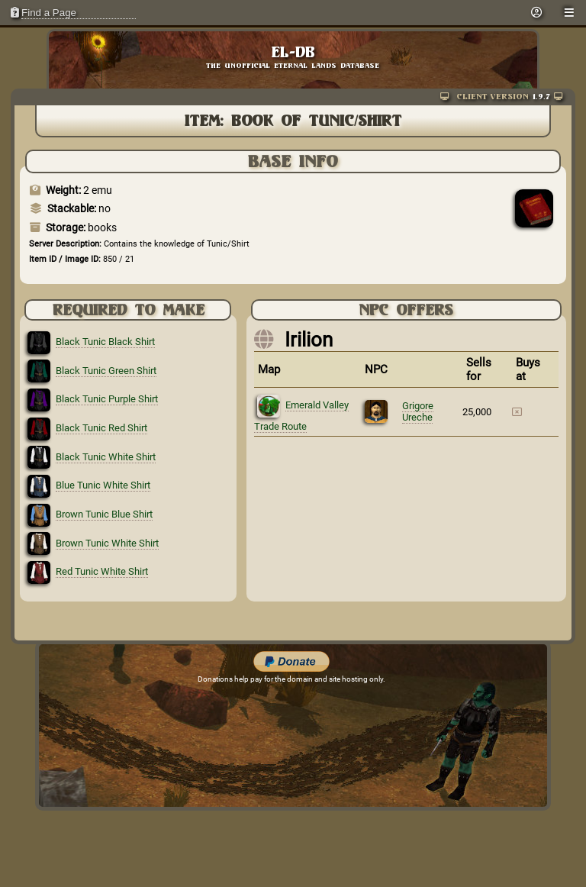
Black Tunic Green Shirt (106, 370)
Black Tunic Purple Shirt (107, 399)
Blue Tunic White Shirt (103, 485)
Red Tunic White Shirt (102, 571)
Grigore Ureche (417, 411)
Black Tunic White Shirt (106, 457)
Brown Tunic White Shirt (107, 543)
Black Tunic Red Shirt (101, 428)
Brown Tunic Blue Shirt (104, 514)
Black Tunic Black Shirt (105, 341)
